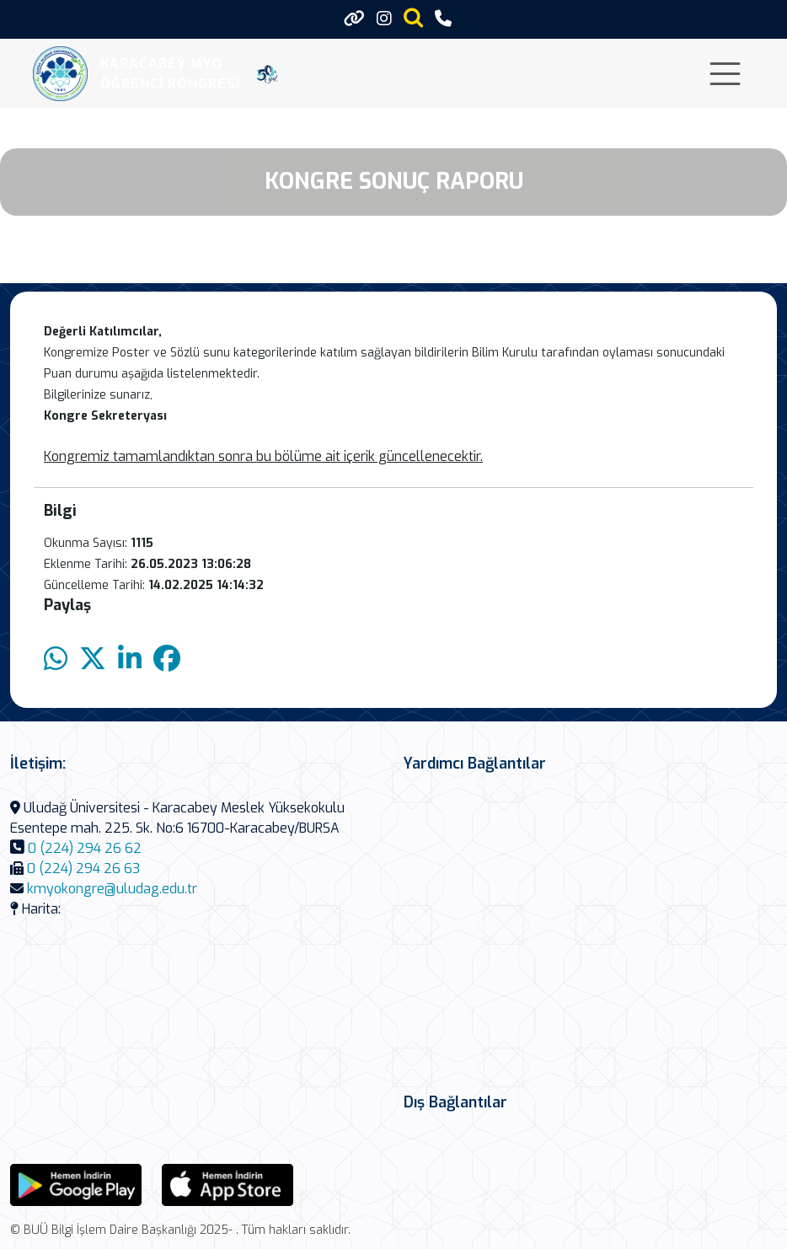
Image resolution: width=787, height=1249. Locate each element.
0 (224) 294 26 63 (83, 868)
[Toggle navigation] (725, 73)
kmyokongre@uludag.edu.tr (112, 889)
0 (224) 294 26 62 (85, 848)
